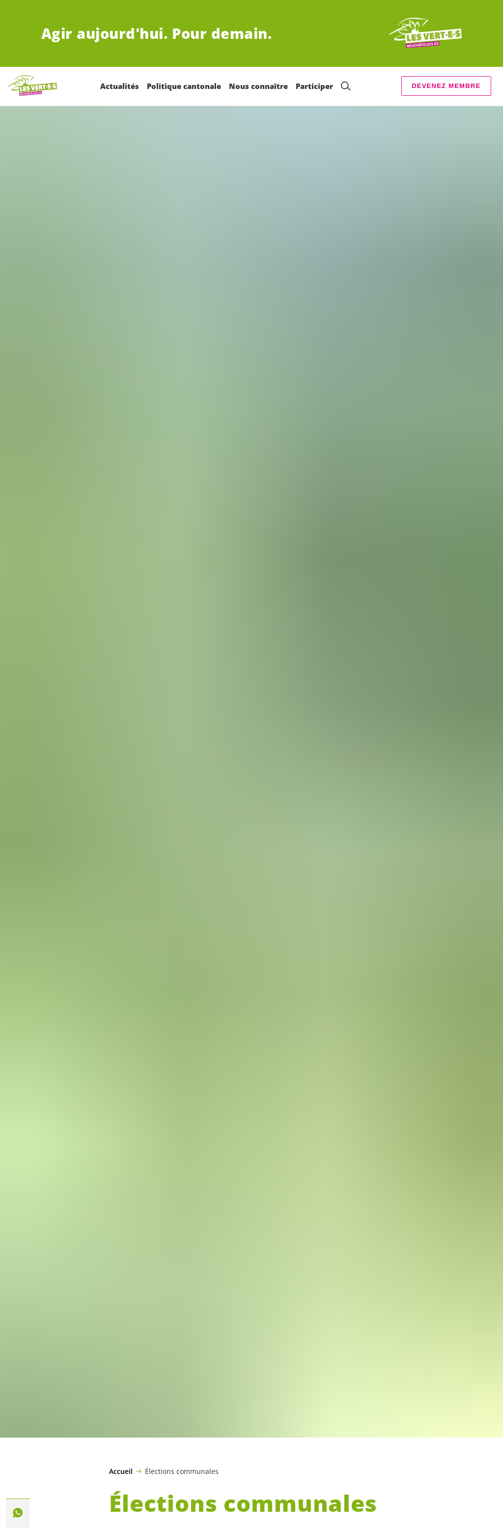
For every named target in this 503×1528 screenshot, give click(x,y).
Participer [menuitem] (314, 86)
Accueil (121, 1471)
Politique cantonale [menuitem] (184, 86)
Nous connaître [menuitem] (258, 86)
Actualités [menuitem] (119, 86)
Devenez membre (446, 85)
